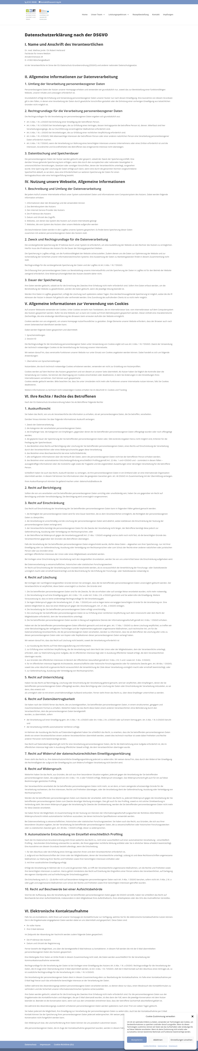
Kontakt (156, 15)
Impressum (173, 1046)
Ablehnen (158, 1039)
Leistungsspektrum (117, 15)
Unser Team (96, 15)
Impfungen (168, 15)
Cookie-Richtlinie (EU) (64, 1044)
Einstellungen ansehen (181, 1039)
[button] (192, 1016)
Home (85, 15)
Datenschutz (162, 1046)
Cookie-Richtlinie (150, 1046)
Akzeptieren (137, 1039)
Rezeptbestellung (141, 15)
